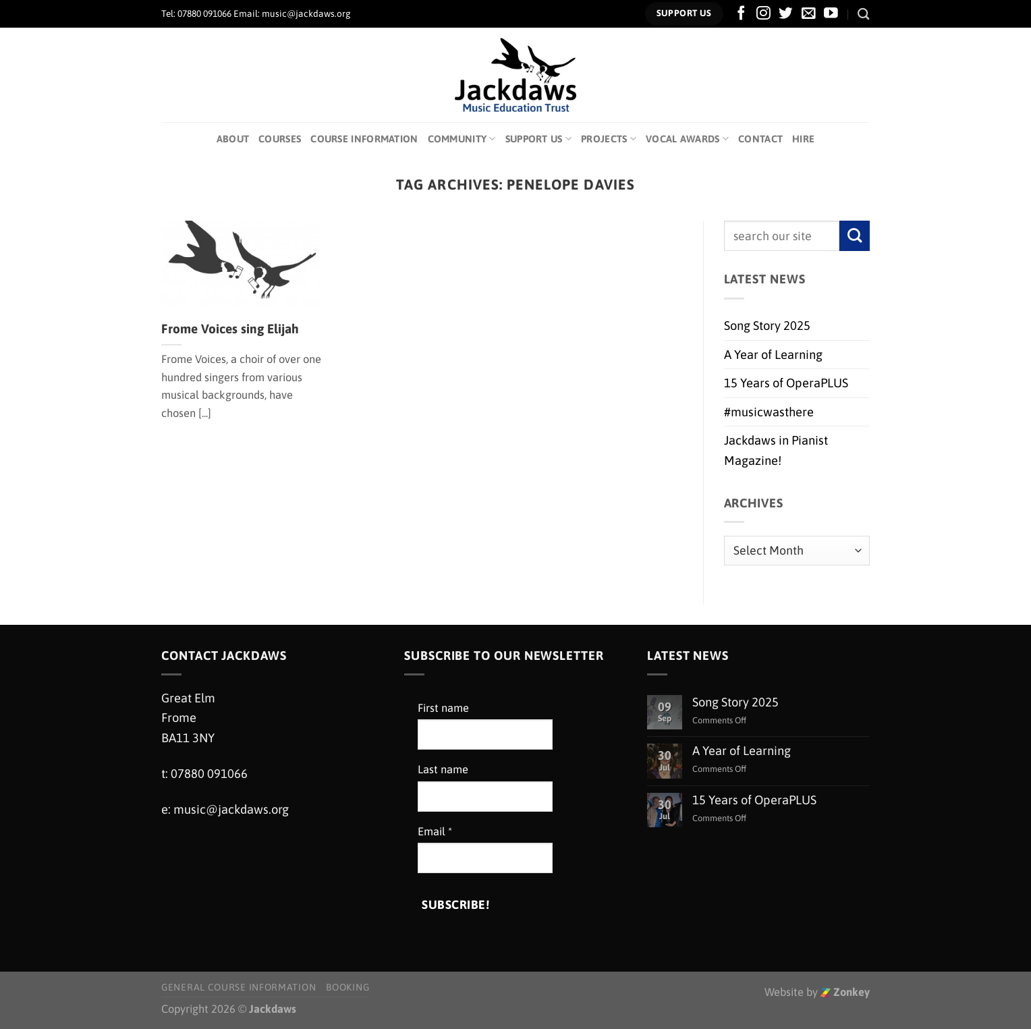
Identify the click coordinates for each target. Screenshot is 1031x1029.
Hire (803, 138)
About (233, 138)
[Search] (864, 13)
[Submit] (854, 236)
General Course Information (238, 987)
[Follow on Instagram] (763, 14)
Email (435, 831)
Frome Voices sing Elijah (230, 328)
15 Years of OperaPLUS (786, 383)
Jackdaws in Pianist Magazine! (776, 450)
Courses (279, 138)
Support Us (538, 138)
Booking (347, 987)
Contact (760, 138)
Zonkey (845, 992)
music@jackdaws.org (231, 809)
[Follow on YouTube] (831, 14)
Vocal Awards (687, 138)
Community (462, 138)
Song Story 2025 (767, 325)
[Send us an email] (809, 14)
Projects (608, 138)
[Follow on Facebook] (741, 14)
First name (443, 708)
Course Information (364, 138)
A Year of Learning (773, 354)
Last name (443, 769)
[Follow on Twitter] (786, 14)
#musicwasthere (769, 412)
